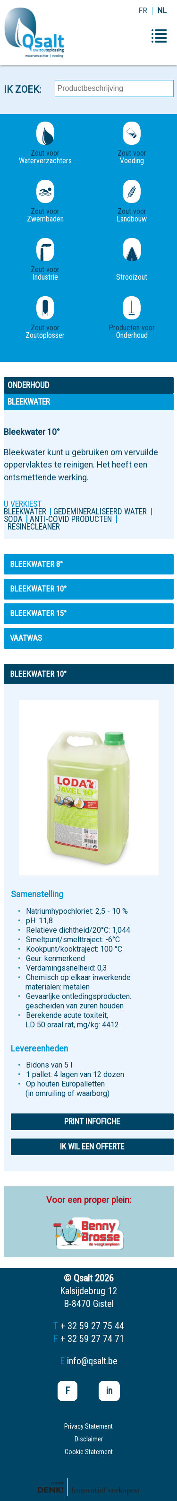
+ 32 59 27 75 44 (92, 1326)
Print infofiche (92, 1121)
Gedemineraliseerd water (100, 511)
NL (162, 10)
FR (142, 10)
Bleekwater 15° (38, 613)
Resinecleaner (34, 526)
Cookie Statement (89, 1452)
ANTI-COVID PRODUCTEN (71, 519)
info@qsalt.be (92, 1361)
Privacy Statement (88, 1426)
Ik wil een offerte (92, 1146)
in (109, 1390)
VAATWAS (26, 638)
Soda (13, 519)
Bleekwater (25, 511)
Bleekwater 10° (38, 588)
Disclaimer (89, 1439)
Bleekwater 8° (36, 564)
